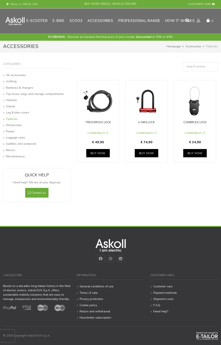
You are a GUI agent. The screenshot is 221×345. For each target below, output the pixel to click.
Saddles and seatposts (21, 144)
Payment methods (165, 293)
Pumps (10, 131)
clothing (11, 81)
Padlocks (12, 119)
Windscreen (14, 125)
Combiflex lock (195, 122)
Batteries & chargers (19, 88)
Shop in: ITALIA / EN (21, 4)
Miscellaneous (15, 156)
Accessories (193, 46)
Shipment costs (163, 299)
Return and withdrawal (95, 311)
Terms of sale (89, 293)
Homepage (174, 46)
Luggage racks (15, 138)
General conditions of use (96, 286)
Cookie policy (88, 305)
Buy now (98, 153)
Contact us (37, 193)
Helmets (11, 100)
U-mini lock (146, 122)
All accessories (16, 75)
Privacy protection (91, 299)
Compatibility (97, 133)
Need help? (160, 311)
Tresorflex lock (98, 122)
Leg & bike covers (17, 113)
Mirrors (10, 150)
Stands (10, 106)
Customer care (201, 4)
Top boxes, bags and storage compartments (35, 94)
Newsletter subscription (95, 318)
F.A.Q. (157, 305)
